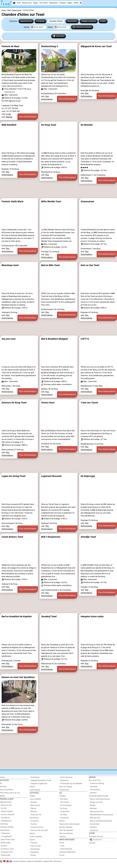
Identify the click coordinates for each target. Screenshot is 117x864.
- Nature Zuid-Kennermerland (100, 821)
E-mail (8, 114)
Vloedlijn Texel (88, 536)
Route (61, 843)
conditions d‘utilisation (19, 861)
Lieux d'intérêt (35, 799)
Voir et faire (43, 3)
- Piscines (33, 843)
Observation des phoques (69, 824)
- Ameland (93, 787)
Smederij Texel (49, 616)
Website (9, 117)
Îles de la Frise (94, 780)
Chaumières (72, 21)
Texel (18, 3)
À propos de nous (96, 836)
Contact (92, 843)
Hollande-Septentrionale (98, 796)
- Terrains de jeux (36, 827)
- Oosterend (64, 818)
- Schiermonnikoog (96, 783)
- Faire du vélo (35, 846)
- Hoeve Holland (6, 811)
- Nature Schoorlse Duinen (99, 799)
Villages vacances (89, 21)
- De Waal (63, 815)
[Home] (14, 3)
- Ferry (61, 846)
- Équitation (34, 852)
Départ (50, 27)
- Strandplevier (5, 821)
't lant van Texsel (89, 402)
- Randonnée (35, 849)
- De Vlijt (3, 808)
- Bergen (92, 805)
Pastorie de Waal (10, 46)
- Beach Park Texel (7, 839)
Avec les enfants (6, 790)
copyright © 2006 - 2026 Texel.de (52, 861)
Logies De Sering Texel (13, 476)
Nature (32, 833)
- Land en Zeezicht (7, 815)
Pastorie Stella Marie (12, 201)
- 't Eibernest (5, 833)
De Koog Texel (48, 124)
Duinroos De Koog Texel (14, 402)
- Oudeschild (64, 811)
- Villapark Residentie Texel (40, 780)
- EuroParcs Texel (7, 849)
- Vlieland (92, 793)
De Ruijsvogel (88, 476)
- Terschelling (94, 790)
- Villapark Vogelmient (38, 783)
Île (1, 783)
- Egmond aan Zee (96, 811)
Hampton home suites (92, 616)
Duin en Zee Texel (90, 265)
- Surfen (33, 855)
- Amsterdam (94, 824)
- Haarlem (93, 827)
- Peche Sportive (65, 777)
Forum (62, 855)
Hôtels (103, 21)
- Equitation (63, 780)
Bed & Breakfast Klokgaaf (54, 338)
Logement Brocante (51, 476)
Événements (53, 3)
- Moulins (33, 811)
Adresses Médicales (67, 852)
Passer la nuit (27, 3)
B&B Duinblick (9, 124)
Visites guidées (36, 837)
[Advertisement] (58, 190)
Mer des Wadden (66, 833)
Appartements (26, 21)
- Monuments (35, 805)
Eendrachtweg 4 (49, 46)
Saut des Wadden (66, 830)
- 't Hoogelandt (6, 836)
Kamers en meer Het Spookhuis (18, 677)
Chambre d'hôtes (56, 21)
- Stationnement (65, 849)
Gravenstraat (87, 201)
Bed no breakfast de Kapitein (17, 616)
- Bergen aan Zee (95, 802)
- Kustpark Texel (6, 852)
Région (70, 3)
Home (2, 777)
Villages (62, 796)
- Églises (33, 808)
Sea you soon (9, 338)
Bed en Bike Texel (50, 265)
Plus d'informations (27, 117)
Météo (76, 3)
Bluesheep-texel (10, 265)
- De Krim (3, 846)
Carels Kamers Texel (12, 536)
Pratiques (62, 3)
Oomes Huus (47, 402)
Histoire (62, 837)
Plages (35, 3)
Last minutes (35, 790)
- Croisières (34, 821)
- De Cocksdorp (65, 805)
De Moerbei (87, 124)
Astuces (3, 787)
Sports (32, 840)
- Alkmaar (93, 808)
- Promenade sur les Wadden (70, 783)
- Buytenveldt (5, 843)
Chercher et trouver (82, 27)
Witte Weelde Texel (51, 201)
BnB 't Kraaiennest (50, 536)
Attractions (34, 818)
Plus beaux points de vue (10, 793)
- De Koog (63, 808)
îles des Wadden (66, 827)
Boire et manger (65, 787)
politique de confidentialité (34, 861)
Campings (40, 21)
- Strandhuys (5, 818)
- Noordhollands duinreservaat (101, 815)
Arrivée (27, 27)
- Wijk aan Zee (94, 818)
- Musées (33, 802)
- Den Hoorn (64, 802)
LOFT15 (85, 338)
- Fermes (33, 824)
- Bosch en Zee (6, 805)
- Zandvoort (93, 830)
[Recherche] (80, 3)
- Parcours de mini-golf (39, 830)
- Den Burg (63, 799)
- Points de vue (35, 815)
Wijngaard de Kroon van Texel (96, 46)
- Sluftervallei (5, 855)
